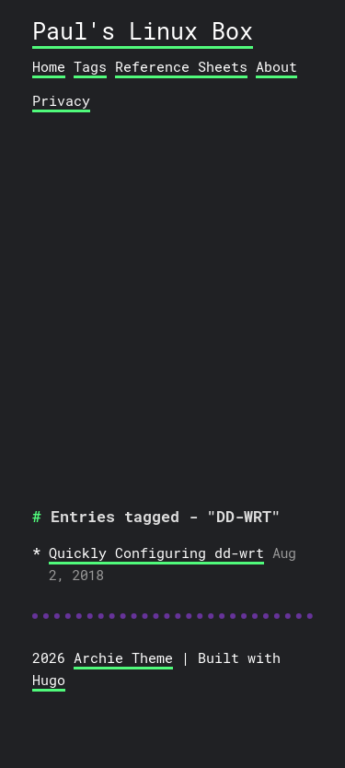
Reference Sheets (181, 66)
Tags (90, 66)
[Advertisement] (172, 304)
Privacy (61, 100)
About (276, 66)
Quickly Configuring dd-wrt (156, 552)
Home (48, 66)
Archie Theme (123, 657)
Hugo (48, 679)
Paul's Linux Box (142, 31)
